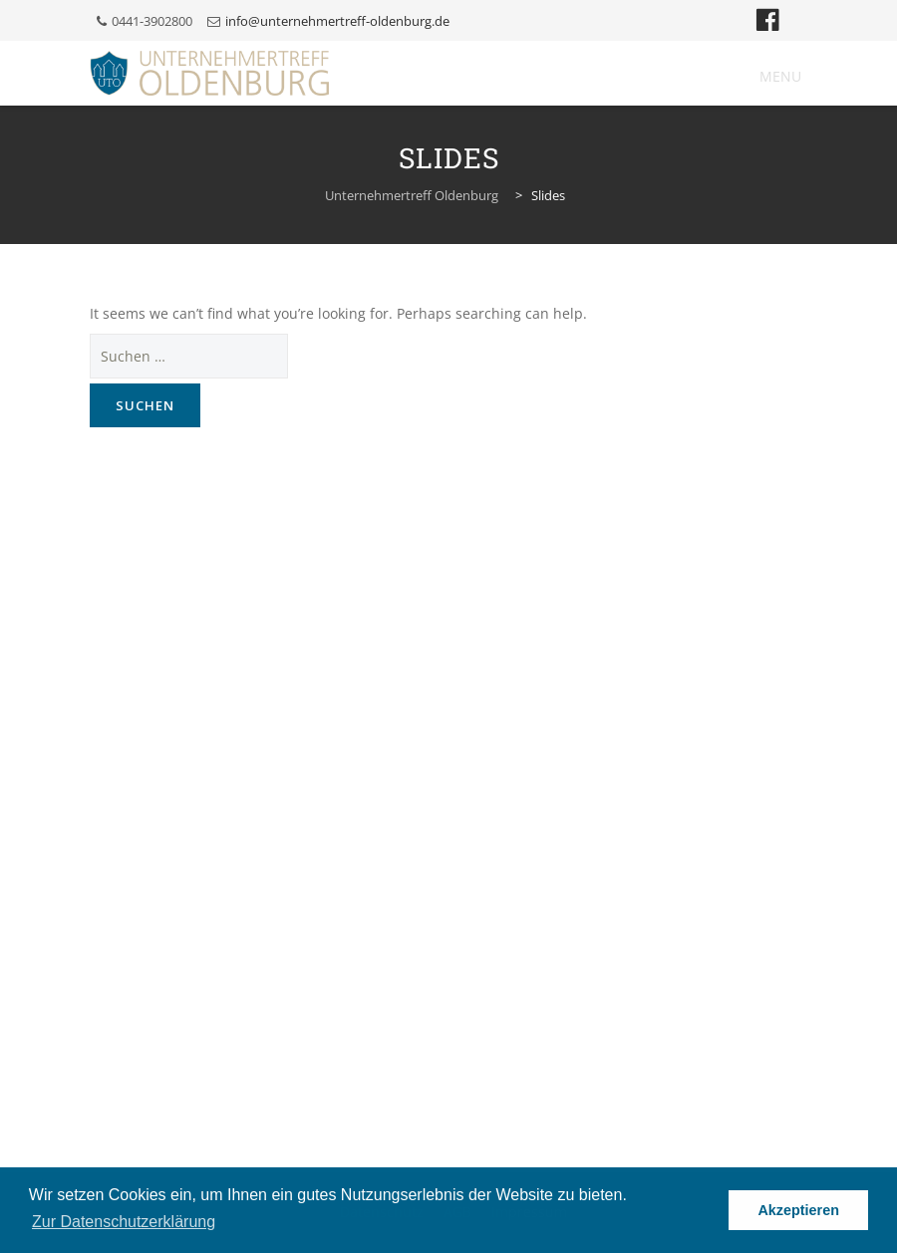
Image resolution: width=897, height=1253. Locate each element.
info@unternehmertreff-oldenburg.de (337, 21)
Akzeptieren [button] (798, 1210)
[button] (780, 77)
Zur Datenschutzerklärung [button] (123, 1221)
